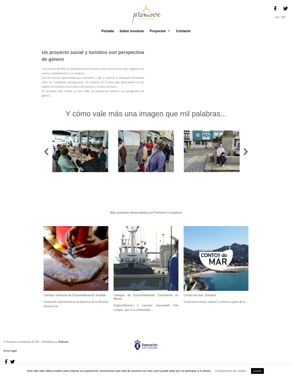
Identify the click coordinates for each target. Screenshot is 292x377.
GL (278, 17)
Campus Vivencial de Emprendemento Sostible (75, 295)
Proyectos (161, 31)
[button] (46, 151)
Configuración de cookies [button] (230, 370)
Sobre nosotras (132, 31)
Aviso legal (9, 350)
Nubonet (63, 341)
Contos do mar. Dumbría (200, 295)
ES (283, 17)
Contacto (183, 31)
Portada (107, 31)
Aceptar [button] (257, 371)
